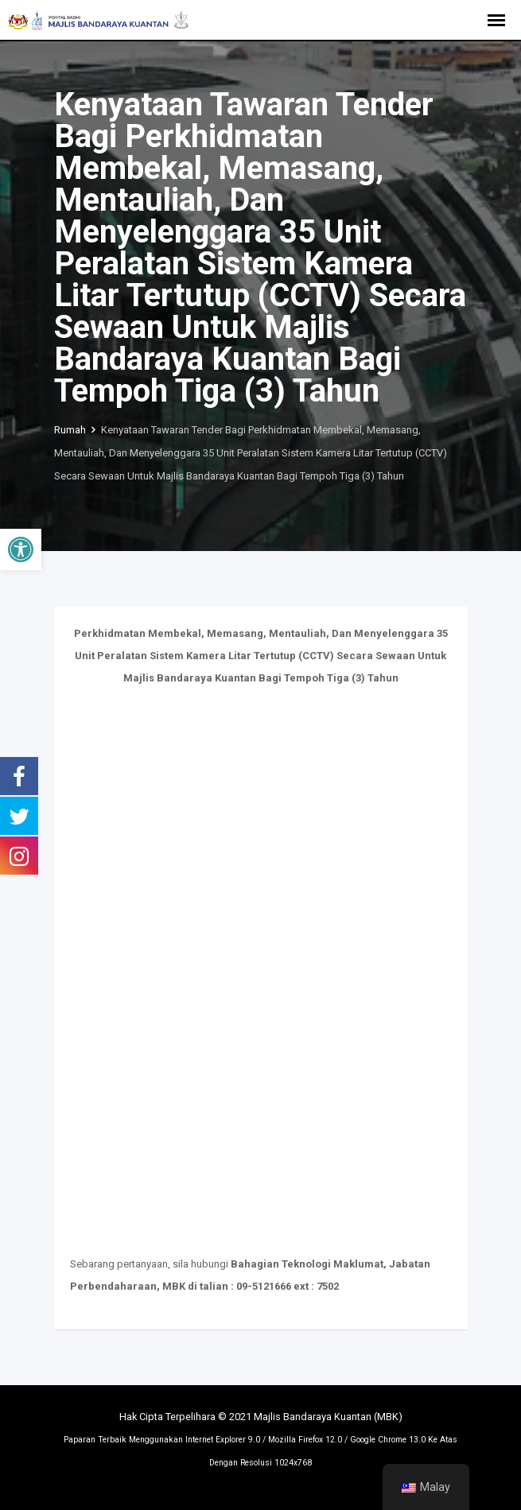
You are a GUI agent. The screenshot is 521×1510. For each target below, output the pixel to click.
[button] (20, 549)
